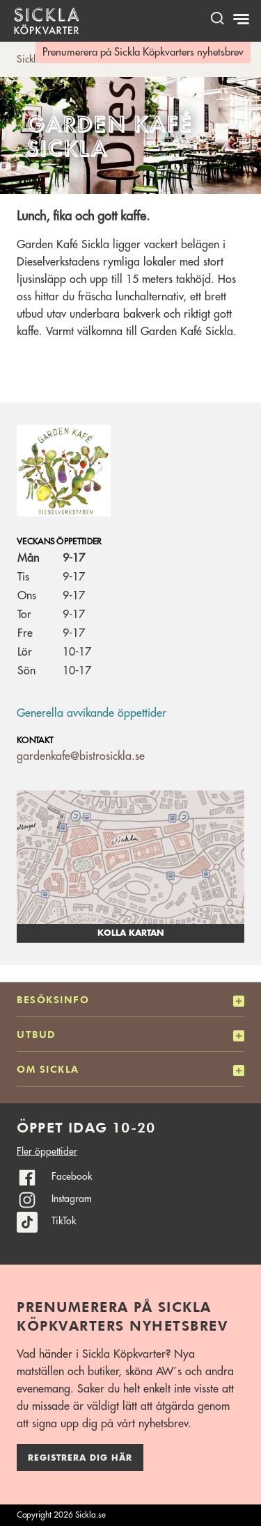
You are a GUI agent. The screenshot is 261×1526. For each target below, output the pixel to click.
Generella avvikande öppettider (91, 713)
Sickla (29, 59)
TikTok (64, 1221)
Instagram (72, 1198)
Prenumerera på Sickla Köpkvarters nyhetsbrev (143, 52)
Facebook (72, 1176)
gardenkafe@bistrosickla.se (81, 756)
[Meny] (242, 19)
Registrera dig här (80, 1458)
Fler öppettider (47, 1151)
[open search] (217, 17)
